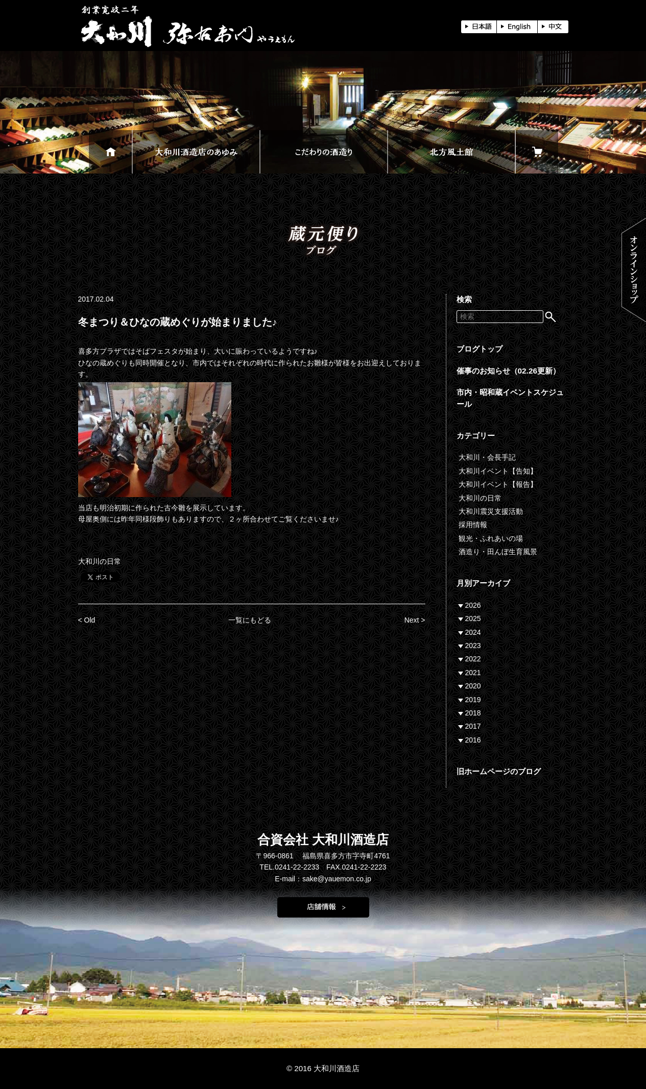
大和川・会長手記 (487, 457)
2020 (473, 686)
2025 (473, 618)
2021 (473, 673)
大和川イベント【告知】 (498, 471)
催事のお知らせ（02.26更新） (509, 370)
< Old (86, 620)
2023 (473, 645)
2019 (473, 700)
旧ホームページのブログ (499, 771)
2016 (473, 740)
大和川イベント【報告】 (498, 484)
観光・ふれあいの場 (491, 538)
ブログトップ (480, 348)
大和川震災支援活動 (491, 511)
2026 (473, 605)
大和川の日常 (99, 561)
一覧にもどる (249, 620)
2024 (473, 632)
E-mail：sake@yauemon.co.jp (323, 879)
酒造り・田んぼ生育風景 (498, 552)
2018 (473, 713)
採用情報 (473, 525)
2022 (473, 659)
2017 (473, 726)
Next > (414, 620)
